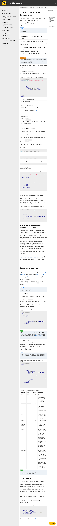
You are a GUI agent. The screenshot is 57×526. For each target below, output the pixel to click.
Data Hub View (6, 28)
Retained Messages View (8, 27)
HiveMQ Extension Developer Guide (8, 41)
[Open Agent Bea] (52, 523)
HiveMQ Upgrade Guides (6, 45)
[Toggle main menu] (55, 3)
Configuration (5, 15)
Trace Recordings (6, 33)
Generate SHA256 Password (52, 18)
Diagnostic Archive (6, 38)
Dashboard (5, 21)
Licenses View (6, 30)
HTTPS (23, 274)
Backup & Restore (6, 36)
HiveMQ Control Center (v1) (7, 13)
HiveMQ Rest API (5, 43)
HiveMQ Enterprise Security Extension (29, 257)
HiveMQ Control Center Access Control (52, 12)
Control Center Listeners (51, 23)
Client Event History (52, 27)
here (36, 110)
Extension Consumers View (8, 25)
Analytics (4, 32)
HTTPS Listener (51, 26)
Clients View (5, 22)
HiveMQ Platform (5, 10)
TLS (42, 343)
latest (7, 7)
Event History (35, 518)
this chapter (25, 289)
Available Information (7, 19)
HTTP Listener (51, 25)
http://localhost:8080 (39, 335)
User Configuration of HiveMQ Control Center (52, 15)
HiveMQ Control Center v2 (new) (8, 40)
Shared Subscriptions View (8, 24)
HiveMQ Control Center (6, 11)
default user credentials (27, 337)
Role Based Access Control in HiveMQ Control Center (52, 20)
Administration (5, 35)
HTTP (44, 272)
